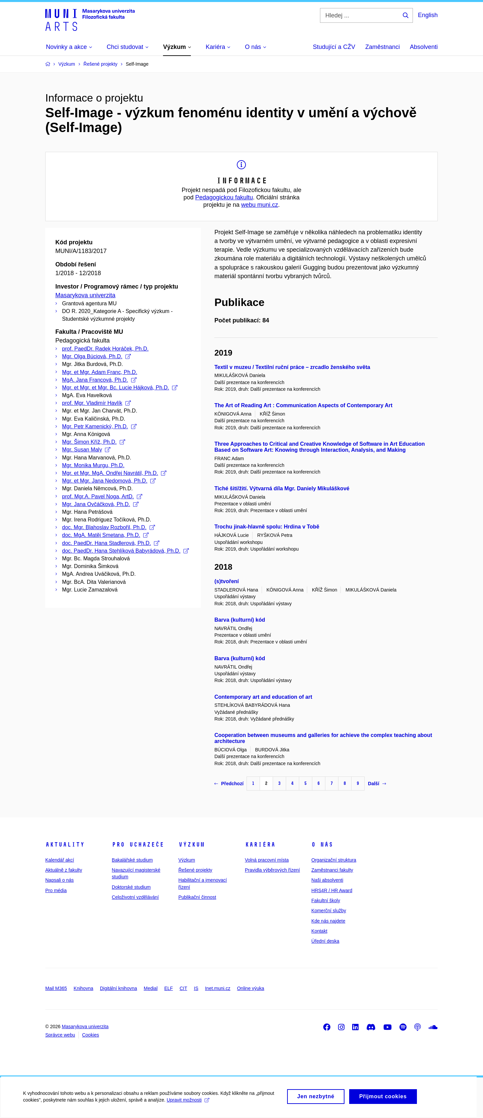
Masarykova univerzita (85, 295)
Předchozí (229, 783)
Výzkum (191, 844)
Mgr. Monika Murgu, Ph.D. (93, 465)
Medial (151, 988)
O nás (322, 844)
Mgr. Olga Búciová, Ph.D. (96, 356)
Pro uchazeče (138, 844)
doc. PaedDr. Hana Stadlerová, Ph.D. (110, 543)
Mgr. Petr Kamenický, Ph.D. (99, 426)
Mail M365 (56, 988)
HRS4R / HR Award (331, 890)
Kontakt (319, 931)
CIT (183, 988)
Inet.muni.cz (217, 988)
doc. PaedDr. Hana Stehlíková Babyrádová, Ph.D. (125, 551)
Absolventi (424, 47)
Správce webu (60, 1035)
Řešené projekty (195, 870)
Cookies (90, 1035)
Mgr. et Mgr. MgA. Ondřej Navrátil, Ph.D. (114, 473)
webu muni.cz (259, 204)
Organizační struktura (333, 860)
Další (377, 783)
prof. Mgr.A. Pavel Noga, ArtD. (102, 496)
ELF (168, 988)
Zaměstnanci (382, 47)
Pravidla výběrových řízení (272, 870)
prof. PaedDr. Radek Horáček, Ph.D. (105, 349)
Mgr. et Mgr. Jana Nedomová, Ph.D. (109, 481)
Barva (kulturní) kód (239, 620)
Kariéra (260, 844)
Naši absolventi (327, 880)
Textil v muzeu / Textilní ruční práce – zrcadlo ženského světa (292, 367)
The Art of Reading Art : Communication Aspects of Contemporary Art (303, 405)
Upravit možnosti (188, 1103)
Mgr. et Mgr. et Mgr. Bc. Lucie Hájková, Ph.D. (119, 387)
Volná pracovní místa (267, 860)
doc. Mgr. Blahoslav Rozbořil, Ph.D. (108, 527)
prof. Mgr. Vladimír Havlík (96, 403)
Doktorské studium (131, 887)
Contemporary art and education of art (263, 697)
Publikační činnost (197, 897)
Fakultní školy (325, 900)
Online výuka (250, 988)
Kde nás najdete (328, 921)
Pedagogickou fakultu (224, 197)
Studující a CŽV (334, 47)
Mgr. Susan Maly (86, 449)
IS (196, 988)
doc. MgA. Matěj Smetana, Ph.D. (105, 535)
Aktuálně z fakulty (63, 870)
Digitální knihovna (118, 988)
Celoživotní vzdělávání (135, 897)
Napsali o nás (59, 880)
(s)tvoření (226, 581)
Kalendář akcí (59, 860)
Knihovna (83, 988)
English (428, 15)
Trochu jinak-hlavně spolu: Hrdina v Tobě (266, 527)
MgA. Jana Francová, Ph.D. (99, 380)
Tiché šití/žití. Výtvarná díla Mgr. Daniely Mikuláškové (282, 488)
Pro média (56, 890)
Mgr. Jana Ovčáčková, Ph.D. (100, 504)
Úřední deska (325, 941)
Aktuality (65, 844)
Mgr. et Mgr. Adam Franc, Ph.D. (99, 372)
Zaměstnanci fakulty (332, 870)
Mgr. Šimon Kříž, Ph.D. (93, 442)
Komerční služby (328, 910)
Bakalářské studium (132, 860)
